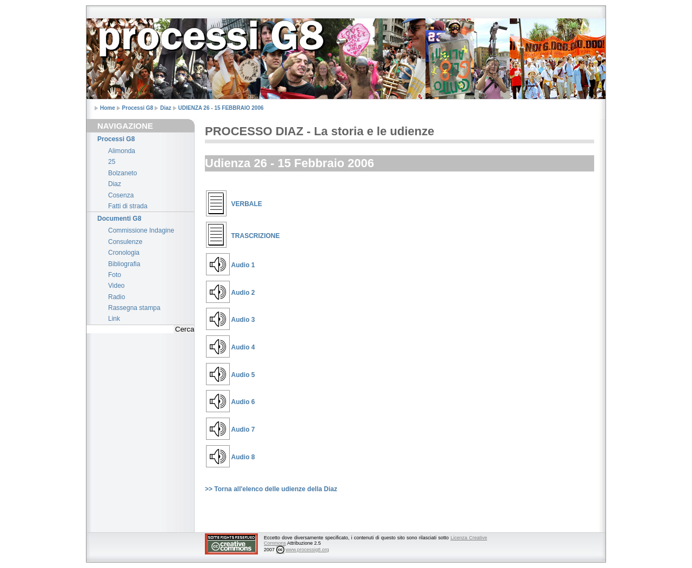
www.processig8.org (307, 549)
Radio (116, 297)
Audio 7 (243, 429)
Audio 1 (243, 265)
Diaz (165, 108)
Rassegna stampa (134, 308)
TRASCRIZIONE (255, 236)
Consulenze (125, 242)
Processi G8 (138, 108)
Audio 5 (243, 375)
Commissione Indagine (141, 230)
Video (116, 285)
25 (111, 162)
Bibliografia (124, 264)
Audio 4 (243, 347)
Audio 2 (243, 292)
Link (114, 318)
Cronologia (123, 252)
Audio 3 (243, 319)
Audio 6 (243, 402)
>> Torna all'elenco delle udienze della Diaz (271, 489)
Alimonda (121, 151)
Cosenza (121, 195)
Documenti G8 (119, 218)
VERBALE (246, 204)
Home (107, 108)
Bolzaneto (122, 173)
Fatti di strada (128, 206)
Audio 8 (243, 457)
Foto (114, 275)
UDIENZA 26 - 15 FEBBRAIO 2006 (221, 108)
